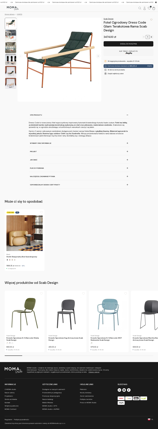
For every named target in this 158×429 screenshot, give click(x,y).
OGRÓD (19, 14)
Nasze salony (10, 393)
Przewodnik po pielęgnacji (52, 393)
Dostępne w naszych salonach (53, 389)
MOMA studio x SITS (49, 406)
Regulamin (8, 419)
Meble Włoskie (47, 402)
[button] (98, 56)
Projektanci (9, 396)
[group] (24, 240)
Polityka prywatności (21, 419)
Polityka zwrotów (86, 399)
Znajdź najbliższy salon (116, 73)
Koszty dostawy (85, 393)
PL (152, 419)
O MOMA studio (10, 389)
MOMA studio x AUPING (50, 409)
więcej (149, 66)
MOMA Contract (10, 409)
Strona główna (10, 14)
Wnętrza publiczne (11, 406)
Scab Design (108, 19)
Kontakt (7, 402)
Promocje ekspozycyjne (51, 396)
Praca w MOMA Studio (88, 402)
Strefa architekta (11, 399)
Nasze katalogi (47, 399)
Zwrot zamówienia (87, 396)
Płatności (83, 389)
